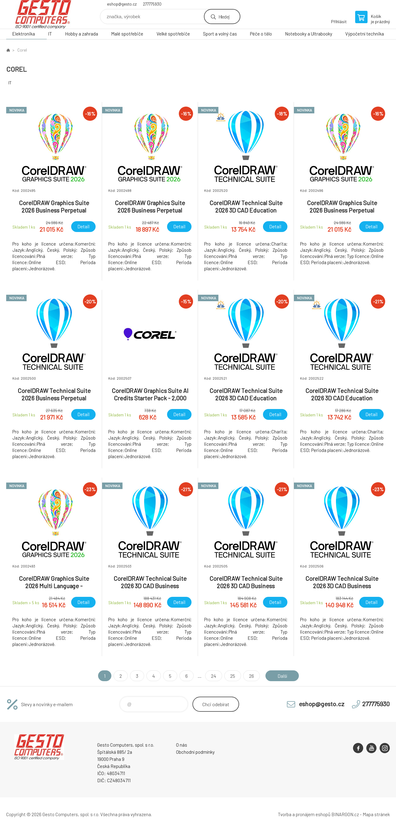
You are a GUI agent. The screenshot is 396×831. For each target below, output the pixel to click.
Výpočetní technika (364, 33)
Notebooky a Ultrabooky (308, 33)
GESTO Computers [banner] (43, 14)
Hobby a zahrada (81, 33)
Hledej (224, 16)
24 (212, 676)
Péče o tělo (261, 33)
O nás (181, 745)
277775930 (152, 4)
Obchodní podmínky (195, 752)
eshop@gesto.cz (122, 4)
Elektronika (23, 33)
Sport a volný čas (220, 33)
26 (250, 676)
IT (50, 33)
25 (231, 676)
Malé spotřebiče (127, 33)
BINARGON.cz (345, 814)
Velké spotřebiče (173, 33)
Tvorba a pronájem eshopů (304, 814)
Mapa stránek (376, 814)
